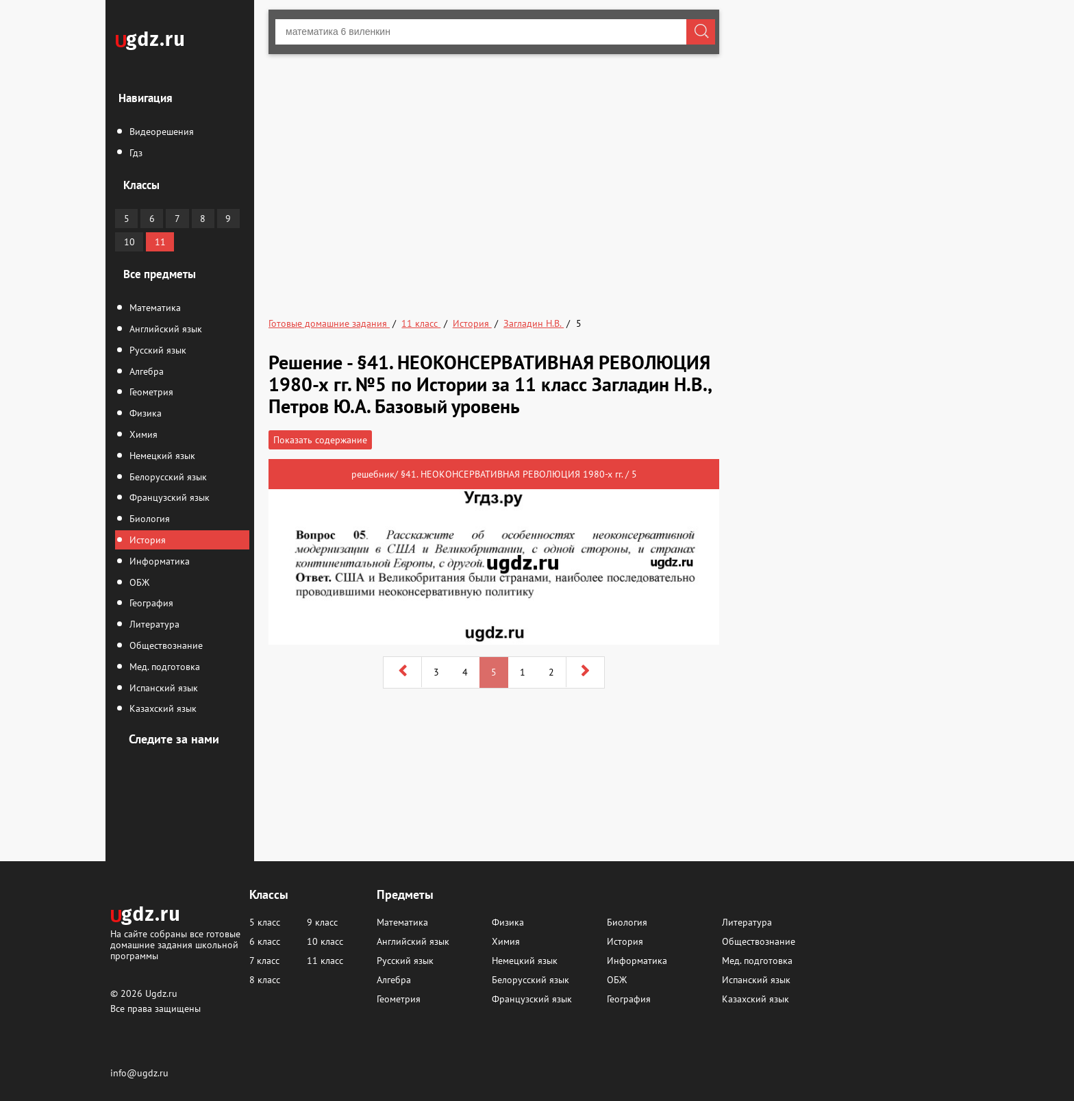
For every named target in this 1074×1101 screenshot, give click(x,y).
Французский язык (168, 497)
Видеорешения (160, 131)
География (150, 603)
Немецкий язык (161, 455)
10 (129, 242)
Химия (142, 434)
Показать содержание (320, 440)
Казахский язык (162, 708)
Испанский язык (162, 688)
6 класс (264, 941)
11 (160, 242)
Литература (153, 624)
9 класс (322, 922)
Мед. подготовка (163, 666)
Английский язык (164, 329)
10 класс (325, 941)
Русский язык (156, 350)
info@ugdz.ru (139, 1073)
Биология (148, 518)
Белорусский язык (167, 477)
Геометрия (150, 392)
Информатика (158, 561)
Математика (154, 307)
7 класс (264, 960)
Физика (144, 413)
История (146, 540)
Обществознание (165, 645)
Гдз (134, 153)
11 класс (325, 960)
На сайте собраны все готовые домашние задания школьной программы (175, 944)
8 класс (264, 980)
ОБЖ (138, 582)
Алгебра (145, 371)
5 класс (264, 922)
